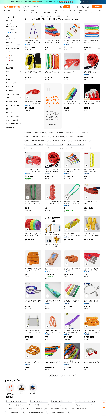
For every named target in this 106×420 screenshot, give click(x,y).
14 (73, 375)
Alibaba (26, 16)
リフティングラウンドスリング (77, 409)
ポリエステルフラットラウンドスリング (62, 405)
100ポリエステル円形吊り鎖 (75, 136)
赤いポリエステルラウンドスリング (80, 148)
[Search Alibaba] (42, 7)
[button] (61, 7)
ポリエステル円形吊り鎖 (57, 136)
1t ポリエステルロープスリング (55, 144)
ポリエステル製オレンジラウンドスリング (86, 132)
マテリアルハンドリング (38, 16)
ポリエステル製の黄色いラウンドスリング (38, 405)
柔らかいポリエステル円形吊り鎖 (75, 144)
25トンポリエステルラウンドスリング (85, 401)
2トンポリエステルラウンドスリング (57, 148)
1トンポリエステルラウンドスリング (35, 148)
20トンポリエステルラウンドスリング (55, 409)
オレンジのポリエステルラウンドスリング (36, 140)
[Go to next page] (76, 375)
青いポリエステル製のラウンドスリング (61, 401)
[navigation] (13, 196)
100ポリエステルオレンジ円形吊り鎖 (32, 409)
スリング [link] (67, 16)
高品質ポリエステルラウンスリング (59, 413)
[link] (103, 403)
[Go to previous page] (48, 375)
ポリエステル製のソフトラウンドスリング (36, 136)
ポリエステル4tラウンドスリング (59, 140)
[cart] (83, 7)
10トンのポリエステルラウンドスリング (16, 401)
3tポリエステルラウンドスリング (14, 405)
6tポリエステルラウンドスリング (85, 405)
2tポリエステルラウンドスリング (80, 140)
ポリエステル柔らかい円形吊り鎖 (34, 144)
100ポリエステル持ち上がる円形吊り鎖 (36, 132)
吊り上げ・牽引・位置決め (54, 16)
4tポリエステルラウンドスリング (39, 401)
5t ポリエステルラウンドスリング (15, 413)
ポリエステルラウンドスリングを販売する (60, 132)
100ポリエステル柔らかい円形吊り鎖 (37, 413)
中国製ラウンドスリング (12, 409)
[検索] (66, 6)
